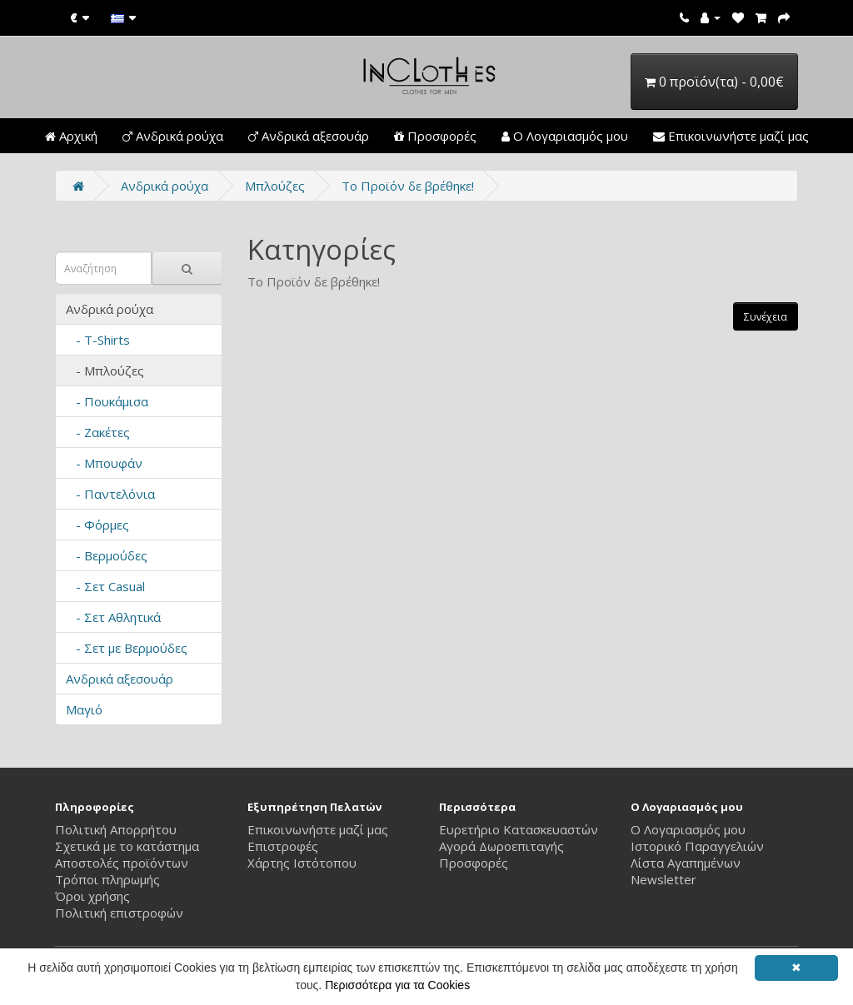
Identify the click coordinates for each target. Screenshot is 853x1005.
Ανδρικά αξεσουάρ (308, 135)
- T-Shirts (98, 339)
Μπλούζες (275, 185)
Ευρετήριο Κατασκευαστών (518, 829)
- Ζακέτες (98, 432)
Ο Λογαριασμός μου (564, 135)
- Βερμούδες (106, 555)
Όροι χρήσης (92, 896)
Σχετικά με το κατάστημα (127, 846)
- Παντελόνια (110, 493)
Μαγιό (84, 709)
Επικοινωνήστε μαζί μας (731, 135)
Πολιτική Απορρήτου (116, 829)
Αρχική (71, 135)
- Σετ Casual (105, 586)
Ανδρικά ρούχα (172, 135)
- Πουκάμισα (107, 401)
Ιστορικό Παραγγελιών (697, 846)
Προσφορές (435, 135)
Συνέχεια (765, 317)
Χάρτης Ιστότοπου (302, 862)
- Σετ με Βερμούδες (126, 647)
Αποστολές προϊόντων (121, 862)
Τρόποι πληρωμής (107, 879)
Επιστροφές (282, 846)
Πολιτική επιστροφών (119, 912)
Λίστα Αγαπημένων (686, 862)
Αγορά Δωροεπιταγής (501, 846)
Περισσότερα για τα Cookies (397, 985)
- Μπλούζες (105, 370)
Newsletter (663, 879)
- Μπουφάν (104, 463)
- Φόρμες (97, 524)
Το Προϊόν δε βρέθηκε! (408, 185)
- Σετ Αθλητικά (113, 617)
